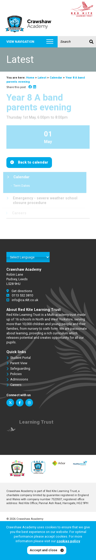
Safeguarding (18, 369)
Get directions (19, 291)
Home (30, 77)
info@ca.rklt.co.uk (22, 300)
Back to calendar (33, 162)
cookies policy (68, 541)
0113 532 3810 (19, 295)
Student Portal (18, 358)
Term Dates (20, 186)
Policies (14, 374)
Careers (14, 385)
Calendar (56, 77)
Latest (42, 77)
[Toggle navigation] (49, 42)
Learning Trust (36, 424)
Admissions (17, 379)
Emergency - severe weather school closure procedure (40, 200)
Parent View (16, 363)
